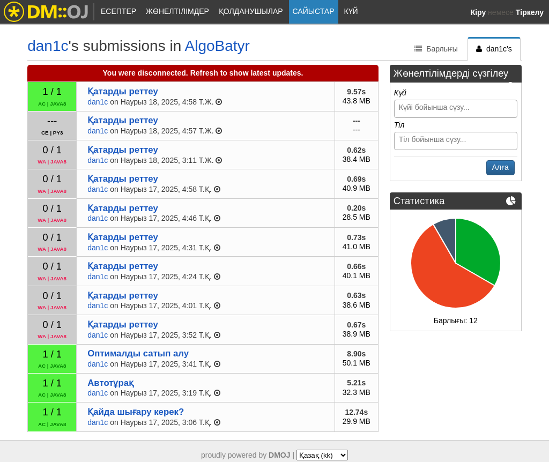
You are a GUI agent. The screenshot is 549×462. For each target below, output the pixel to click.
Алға (500, 167)
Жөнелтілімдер (177, 11)
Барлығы (436, 48)
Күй (351, 11)
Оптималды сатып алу (138, 353)
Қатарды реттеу (122, 91)
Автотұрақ (110, 383)
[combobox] (455, 109)
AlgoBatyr (217, 46)
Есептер (118, 11)
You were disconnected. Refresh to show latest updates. (203, 73)
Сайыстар (314, 11)
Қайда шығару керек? (135, 412)
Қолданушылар (251, 11)
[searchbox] (456, 107)
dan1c (47, 46)
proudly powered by (246, 455)
